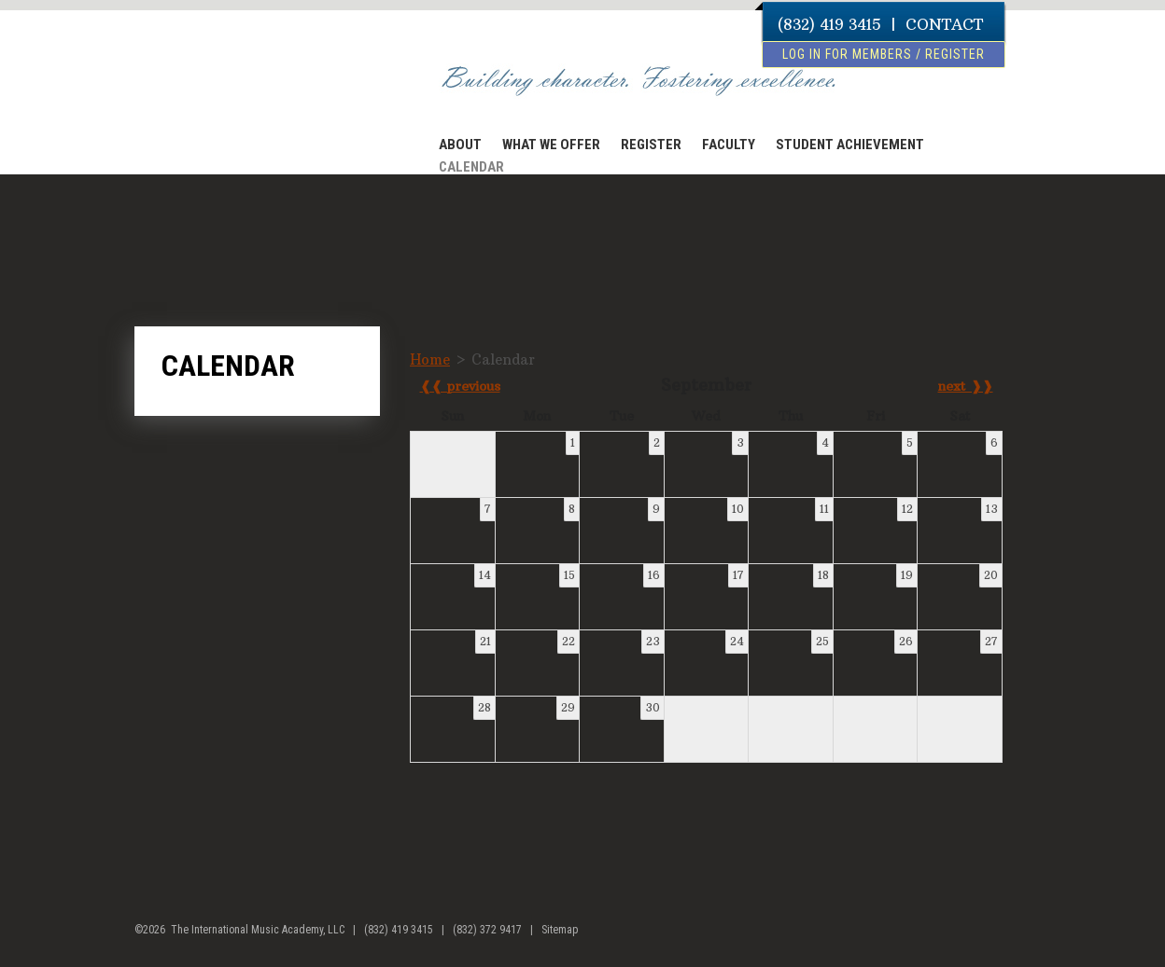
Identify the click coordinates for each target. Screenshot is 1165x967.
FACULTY (728, 144)
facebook (981, 937)
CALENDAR (471, 167)
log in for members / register (883, 54)
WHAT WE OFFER (551, 144)
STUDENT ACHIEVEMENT (850, 144)
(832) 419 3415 (829, 24)
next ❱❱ (965, 386)
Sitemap (559, 929)
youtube (1017, 937)
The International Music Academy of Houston (238, 86)
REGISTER (651, 144)
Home (430, 359)
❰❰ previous (460, 386)
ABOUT (460, 144)
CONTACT (944, 24)
